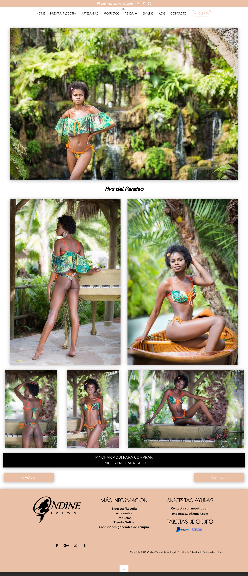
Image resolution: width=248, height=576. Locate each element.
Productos (124, 518)
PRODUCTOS (111, 13)
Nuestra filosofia (124, 509)
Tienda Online (124, 522)
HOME (40, 13)
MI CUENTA (201, 13)
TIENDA (129, 13)
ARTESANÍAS (90, 13)
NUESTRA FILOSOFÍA (63, 13)
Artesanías (124, 513)
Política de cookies (213, 552)
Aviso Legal (170, 552)
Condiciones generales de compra (124, 527)
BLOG (162, 13)
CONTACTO (178, 13)
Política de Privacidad (189, 552)
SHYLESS (148, 13)
